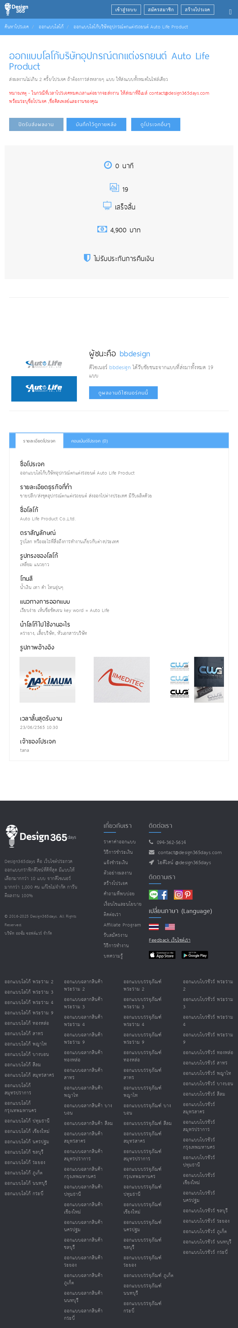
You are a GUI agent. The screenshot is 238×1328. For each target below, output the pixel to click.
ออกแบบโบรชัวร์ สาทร (205, 1063)
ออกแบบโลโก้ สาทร (24, 1034)
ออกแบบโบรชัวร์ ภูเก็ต (205, 1232)
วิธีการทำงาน (116, 946)
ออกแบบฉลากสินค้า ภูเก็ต (83, 1279)
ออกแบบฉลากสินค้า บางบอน (88, 1109)
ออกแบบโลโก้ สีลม (23, 1065)
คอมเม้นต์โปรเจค (89, 441)
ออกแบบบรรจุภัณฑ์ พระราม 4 (143, 1021)
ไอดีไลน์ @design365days (182, 862)
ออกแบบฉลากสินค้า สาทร (83, 1074)
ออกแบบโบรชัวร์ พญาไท (207, 1073)
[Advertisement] (122, 320)
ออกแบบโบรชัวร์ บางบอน (208, 1084)
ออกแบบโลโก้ (51, 27)
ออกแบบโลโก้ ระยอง (25, 1163)
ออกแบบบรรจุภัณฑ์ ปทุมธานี (143, 1191)
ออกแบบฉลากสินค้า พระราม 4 (83, 1021)
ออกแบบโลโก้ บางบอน (27, 1054)
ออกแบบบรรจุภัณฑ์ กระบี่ (143, 1307)
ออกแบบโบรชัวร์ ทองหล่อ (208, 1053)
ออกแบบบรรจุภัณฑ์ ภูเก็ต (149, 1276)
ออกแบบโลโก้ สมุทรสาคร (29, 1075)
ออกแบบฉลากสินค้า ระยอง (83, 1261)
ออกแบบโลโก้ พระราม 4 (29, 1003)
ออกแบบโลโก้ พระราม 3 (29, 992)
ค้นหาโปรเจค (17, 27)
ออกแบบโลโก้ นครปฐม (27, 1142)
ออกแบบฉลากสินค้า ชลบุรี (83, 1244)
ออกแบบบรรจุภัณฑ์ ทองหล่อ (143, 1056)
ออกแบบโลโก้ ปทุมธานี (27, 1121)
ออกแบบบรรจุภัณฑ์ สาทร (143, 1074)
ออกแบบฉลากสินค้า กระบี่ (83, 1315)
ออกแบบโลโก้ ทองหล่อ (27, 1023)
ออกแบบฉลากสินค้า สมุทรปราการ (83, 1155)
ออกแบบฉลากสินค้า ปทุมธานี (83, 1191)
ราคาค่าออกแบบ (120, 842)
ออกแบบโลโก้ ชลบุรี (24, 1152)
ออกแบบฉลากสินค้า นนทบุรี (83, 1297)
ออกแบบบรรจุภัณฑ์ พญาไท (143, 1092)
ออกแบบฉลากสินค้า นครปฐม (83, 1226)
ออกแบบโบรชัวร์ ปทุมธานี (199, 1161)
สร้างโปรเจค (116, 883)
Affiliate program (122, 925)
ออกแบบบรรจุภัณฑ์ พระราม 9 (143, 1038)
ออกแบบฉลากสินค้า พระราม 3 (83, 1003)
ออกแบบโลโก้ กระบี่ (24, 1194)
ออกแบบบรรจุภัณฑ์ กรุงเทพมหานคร (143, 1173)
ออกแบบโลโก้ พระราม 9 (29, 1013)
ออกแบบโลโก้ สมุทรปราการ (18, 1089)
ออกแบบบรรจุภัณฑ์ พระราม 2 (143, 985)
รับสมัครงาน (116, 935)
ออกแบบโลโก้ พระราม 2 (29, 982)
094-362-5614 (169, 842)
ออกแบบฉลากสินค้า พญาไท (83, 1092)
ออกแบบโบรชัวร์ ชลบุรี (205, 1211)
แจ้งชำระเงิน (116, 863)
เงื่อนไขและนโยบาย (123, 904)
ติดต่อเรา (112, 915)
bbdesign (135, 353)
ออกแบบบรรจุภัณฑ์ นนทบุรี (143, 1289)
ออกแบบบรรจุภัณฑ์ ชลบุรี (143, 1244)
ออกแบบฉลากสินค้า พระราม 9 (83, 1038)
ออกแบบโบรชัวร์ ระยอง (206, 1221)
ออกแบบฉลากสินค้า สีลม (88, 1123)
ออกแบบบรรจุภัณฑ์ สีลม (148, 1123)
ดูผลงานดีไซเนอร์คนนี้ (123, 393)
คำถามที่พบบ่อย (119, 894)
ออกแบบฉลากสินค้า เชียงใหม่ (83, 1208)
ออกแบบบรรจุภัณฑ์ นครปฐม (143, 1226)
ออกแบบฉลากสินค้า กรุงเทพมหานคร (83, 1173)
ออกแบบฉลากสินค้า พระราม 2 (83, 985)
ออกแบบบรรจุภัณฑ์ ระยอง (143, 1261)
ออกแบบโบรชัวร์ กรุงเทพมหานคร (199, 1144)
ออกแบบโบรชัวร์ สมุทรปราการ (199, 1126)
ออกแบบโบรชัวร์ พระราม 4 (208, 1021)
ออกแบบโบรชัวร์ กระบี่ (205, 1252)
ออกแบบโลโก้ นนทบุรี (26, 1183)
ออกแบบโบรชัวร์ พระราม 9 (208, 1038)
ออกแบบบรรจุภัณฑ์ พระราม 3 (143, 1003)
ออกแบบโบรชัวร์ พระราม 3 (208, 1003)
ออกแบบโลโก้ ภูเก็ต (24, 1173)
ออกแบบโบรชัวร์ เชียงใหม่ (199, 1179)
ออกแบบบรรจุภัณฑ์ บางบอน (147, 1109)
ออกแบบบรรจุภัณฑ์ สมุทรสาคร (143, 1137)
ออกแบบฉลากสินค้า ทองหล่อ (83, 1056)
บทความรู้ (113, 956)
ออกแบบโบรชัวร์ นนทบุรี (207, 1242)
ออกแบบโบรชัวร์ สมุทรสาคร (199, 1108)
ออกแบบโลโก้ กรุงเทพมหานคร (21, 1107)
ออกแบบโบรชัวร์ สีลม (204, 1094)
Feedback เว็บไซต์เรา (169, 940)
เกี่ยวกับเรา (118, 825)
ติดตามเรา (162, 877)
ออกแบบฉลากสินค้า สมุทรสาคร (83, 1137)
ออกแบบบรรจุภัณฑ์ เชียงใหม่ (143, 1208)
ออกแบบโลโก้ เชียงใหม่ (27, 1131)
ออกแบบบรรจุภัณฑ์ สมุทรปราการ (143, 1155)
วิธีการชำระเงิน (118, 852)
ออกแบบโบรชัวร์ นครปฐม (199, 1197)
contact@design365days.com (188, 852)
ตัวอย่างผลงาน (118, 873)
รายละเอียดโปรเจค (39, 441)
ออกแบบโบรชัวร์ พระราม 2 (208, 985)
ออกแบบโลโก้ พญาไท (26, 1044)
